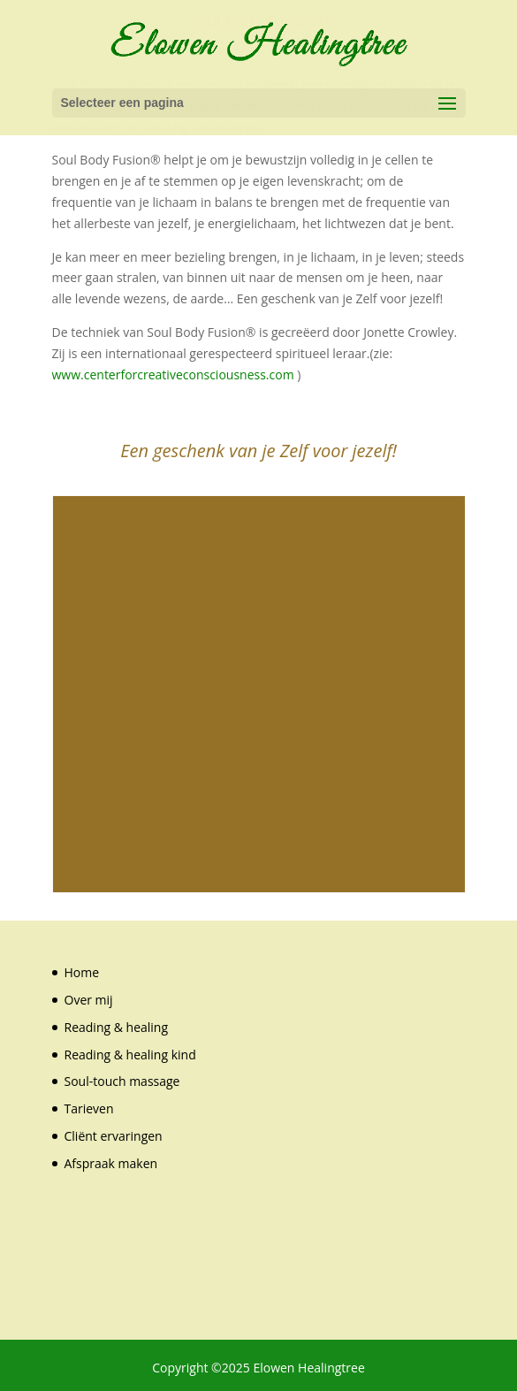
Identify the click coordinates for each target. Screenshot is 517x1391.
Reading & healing (117, 1027)
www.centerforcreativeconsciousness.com (173, 374)
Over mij (89, 999)
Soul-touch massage (122, 1081)
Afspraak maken (111, 1163)
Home (82, 972)
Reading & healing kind (130, 1054)
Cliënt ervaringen (114, 1135)
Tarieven (89, 1108)
